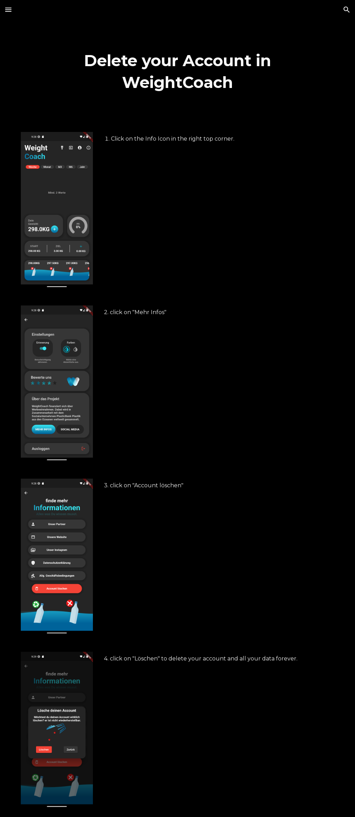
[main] (177, 71)
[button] (8, 9)
